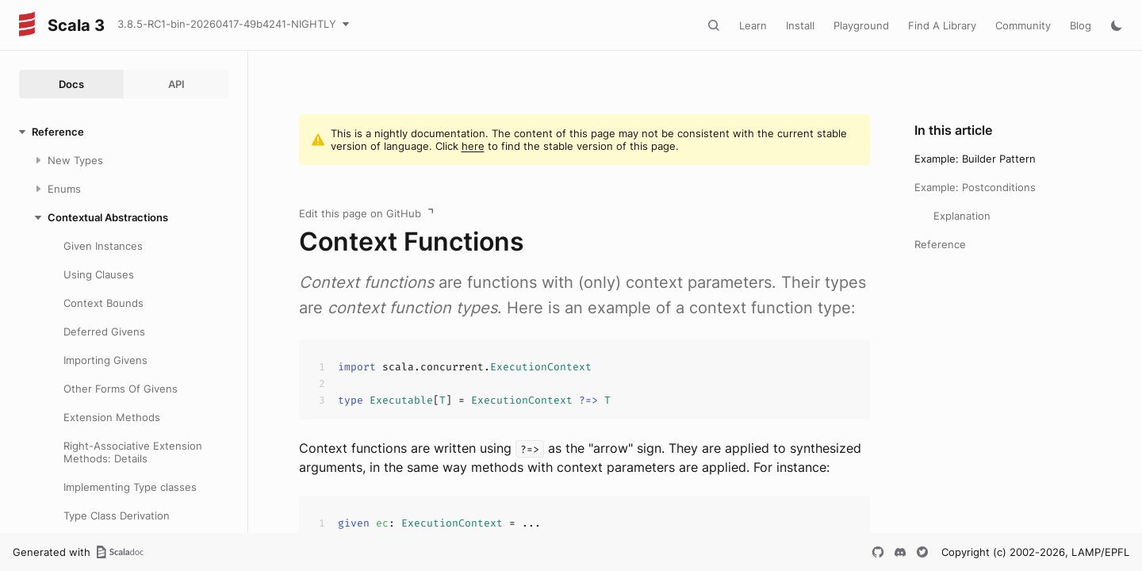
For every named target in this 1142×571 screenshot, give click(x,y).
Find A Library (942, 25)
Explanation (962, 215)
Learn (753, 25)
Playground (861, 25)
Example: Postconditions (975, 187)
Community (1023, 25)
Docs (71, 84)
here (473, 146)
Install (800, 25)
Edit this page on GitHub (360, 213)
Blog (1080, 25)
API (176, 84)
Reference (940, 244)
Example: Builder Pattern (975, 158)
